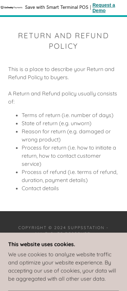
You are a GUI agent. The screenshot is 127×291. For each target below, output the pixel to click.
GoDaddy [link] (80, 247)
